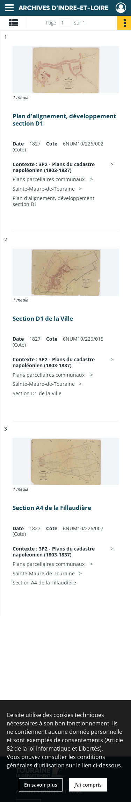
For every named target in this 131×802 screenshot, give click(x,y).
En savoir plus (40, 784)
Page (51, 22)
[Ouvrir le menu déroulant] (9, 8)
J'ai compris (88, 784)
